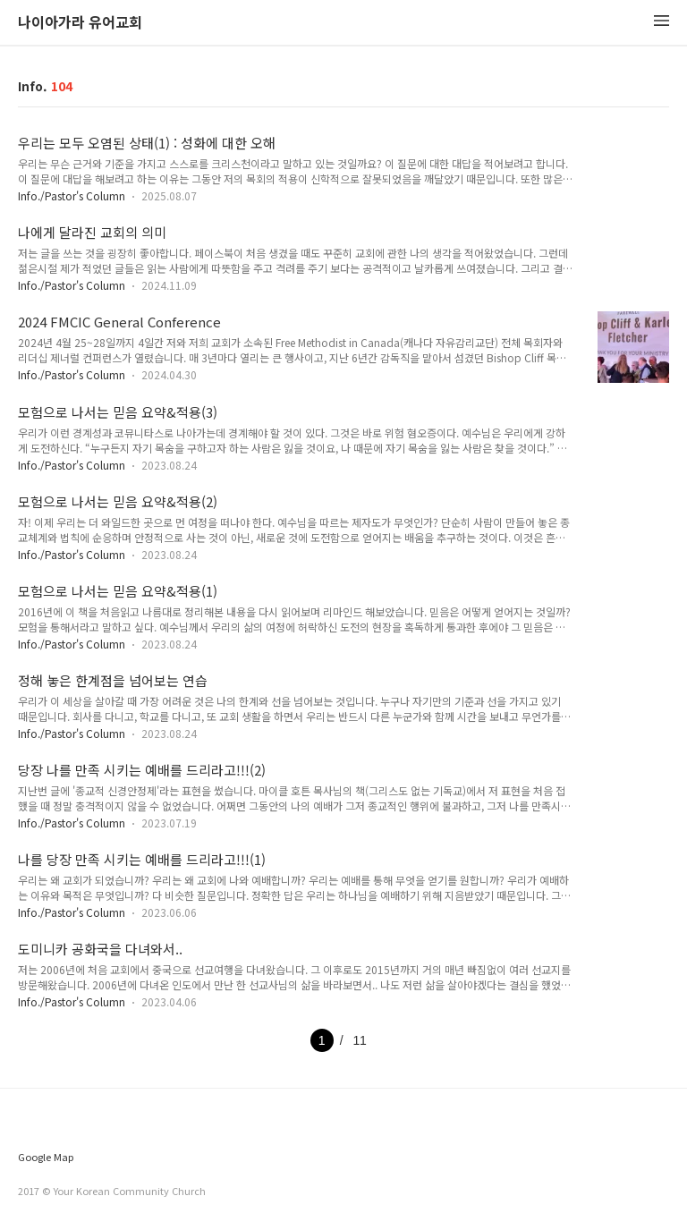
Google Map (45, 1157)
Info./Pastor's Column (71, 195)
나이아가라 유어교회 (80, 22)
